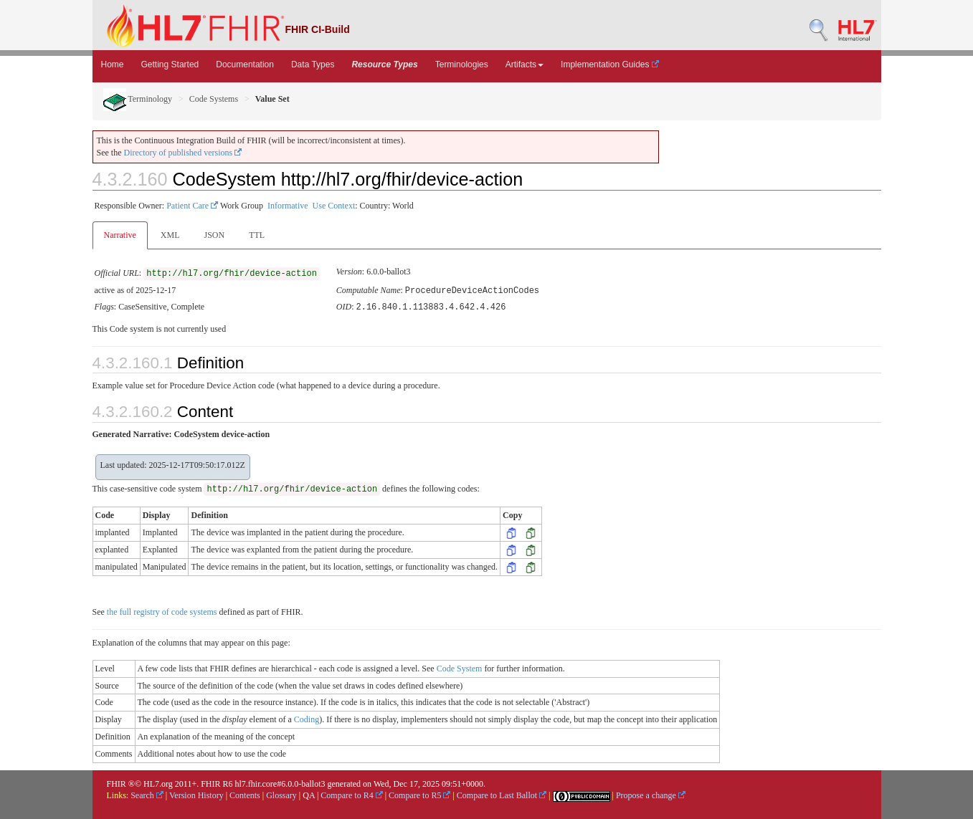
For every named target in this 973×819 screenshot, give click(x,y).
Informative (287, 206)
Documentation (245, 64)
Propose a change (650, 794)
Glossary (281, 794)
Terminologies (461, 64)
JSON (214, 235)
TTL (257, 235)
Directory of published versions (183, 153)
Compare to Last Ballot (501, 794)
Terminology (138, 99)
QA (309, 794)
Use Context (334, 206)
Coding (306, 718)
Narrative (120, 235)
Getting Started (170, 64)
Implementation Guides (610, 64)
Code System (460, 667)
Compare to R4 (351, 794)
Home (112, 64)
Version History (196, 794)
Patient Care (192, 206)
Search (146, 794)
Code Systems (213, 99)
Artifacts (525, 64)
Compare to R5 (419, 794)
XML (170, 235)
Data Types (312, 64)
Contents (244, 794)
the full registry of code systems (162, 610)
